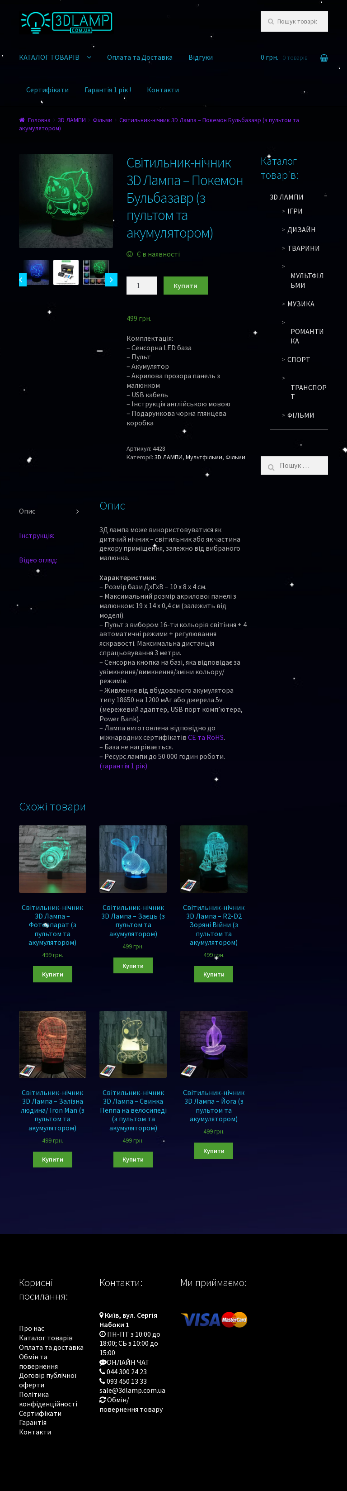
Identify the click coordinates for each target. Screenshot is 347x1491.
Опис (27, 510)
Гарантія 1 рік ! (107, 89)
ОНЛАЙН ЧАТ (128, 1362)
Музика (300, 303)
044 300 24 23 (127, 1371)
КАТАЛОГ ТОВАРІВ (49, 57)
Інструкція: (36, 535)
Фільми (103, 120)
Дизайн (301, 229)
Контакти (163, 89)
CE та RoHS (206, 737)
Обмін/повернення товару (131, 1404)
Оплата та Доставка (140, 57)
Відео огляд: (38, 559)
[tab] (52, 511)
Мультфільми (204, 457)
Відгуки (200, 57)
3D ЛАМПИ (72, 120)
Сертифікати (47, 89)
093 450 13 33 (127, 1381)
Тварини (303, 247)
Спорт (298, 359)
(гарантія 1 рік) (123, 765)
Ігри (295, 210)
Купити (185, 285)
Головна (39, 120)
